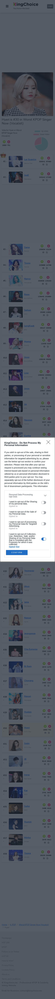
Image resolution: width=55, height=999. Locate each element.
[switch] (43, 502)
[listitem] (27, 496)
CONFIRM (16, 552)
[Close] (49, 443)
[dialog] (27, 499)
